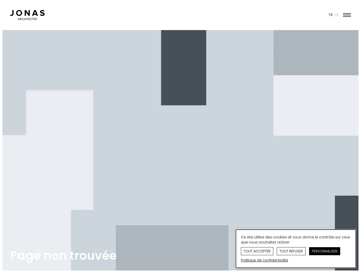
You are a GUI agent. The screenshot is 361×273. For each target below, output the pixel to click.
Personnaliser (324, 251)
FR (331, 15)
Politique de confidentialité (264, 260)
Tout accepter (257, 251)
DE (337, 15)
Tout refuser (291, 251)
